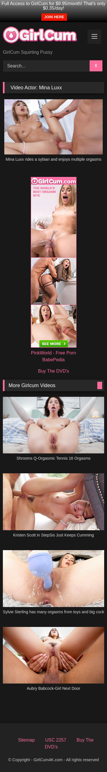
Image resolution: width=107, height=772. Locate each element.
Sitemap (26, 740)
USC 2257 (55, 740)
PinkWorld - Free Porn (53, 352)
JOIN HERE (54, 17)
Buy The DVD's (53, 371)
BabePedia (53, 359)
